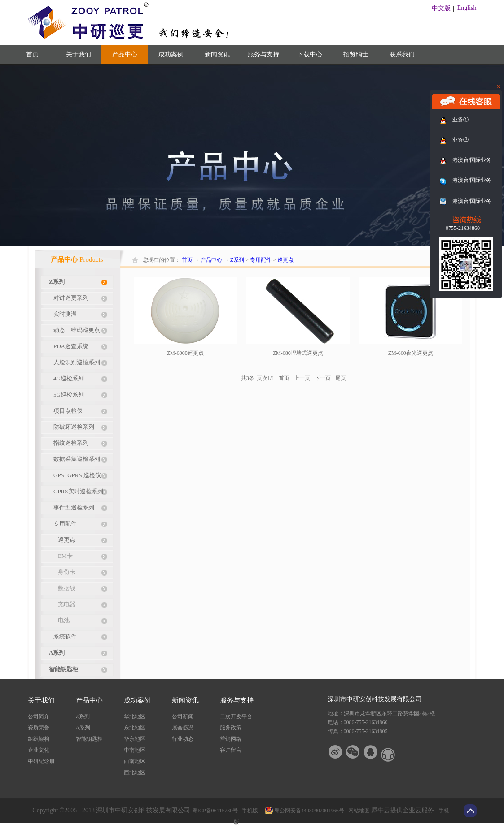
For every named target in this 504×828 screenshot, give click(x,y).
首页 (32, 54)
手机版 (248, 810)
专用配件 (261, 260)
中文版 (441, 8)
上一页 (302, 378)
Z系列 (237, 260)
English (467, 7)
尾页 (340, 378)
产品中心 (211, 260)
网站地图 (358, 810)
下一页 (323, 378)
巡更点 (285, 260)
